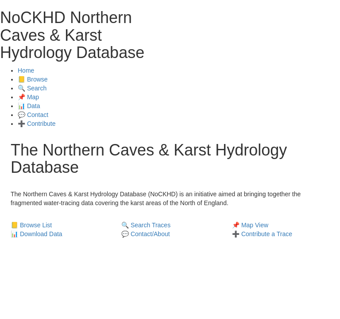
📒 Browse (33, 79)
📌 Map (28, 97)
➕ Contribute (36, 123)
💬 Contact (33, 114)
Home (26, 70)
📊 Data (29, 105)
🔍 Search (32, 88)
